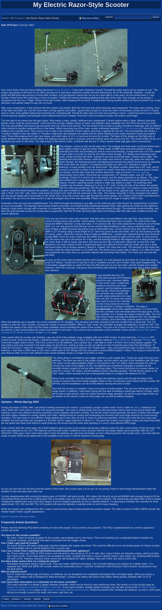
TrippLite (144, 337)
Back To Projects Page (13, 605)
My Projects (17, 18)
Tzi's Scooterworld (130, 128)
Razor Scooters (62, 90)
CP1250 (146, 340)
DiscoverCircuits (80, 590)
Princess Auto (138, 172)
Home (5, 18)
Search (42, 605)
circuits (30, 590)
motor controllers (57, 590)
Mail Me (32, 605)
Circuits (47, 332)
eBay (137, 407)
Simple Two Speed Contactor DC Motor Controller (34, 587)
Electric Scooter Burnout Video (18, 516)
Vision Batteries (121, 340)
